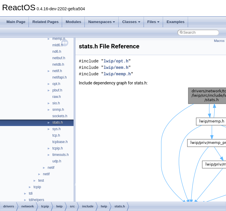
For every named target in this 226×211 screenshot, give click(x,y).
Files (153, 22)
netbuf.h (58, 58)
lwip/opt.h (116, 61)
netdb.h (58, 64)
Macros (219, 41)
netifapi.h (59, 77)
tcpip (37, 187)
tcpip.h (57, 148)
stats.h (57, 122)
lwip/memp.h (117, 74)
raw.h (56, 97)
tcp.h (56, 135)
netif (51, 168)
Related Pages (45, 22)
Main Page (15, 22)
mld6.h (57, 45)
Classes (131, 22)
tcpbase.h (60, 142)
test (41, 180)
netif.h (57, 71)
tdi (31, 193)
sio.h (56, 103)
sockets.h (59, 116)
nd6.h (56, 52)
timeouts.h (60, 155)
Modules (73, 22)
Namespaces (101, 22)
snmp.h (58, 110)
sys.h (56, 129)
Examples (176, 22)
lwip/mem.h (116, 67)
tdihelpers (36, 200)
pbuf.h (57, 90)
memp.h (58, 39)
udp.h (56, 161)
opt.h (56, 84)
